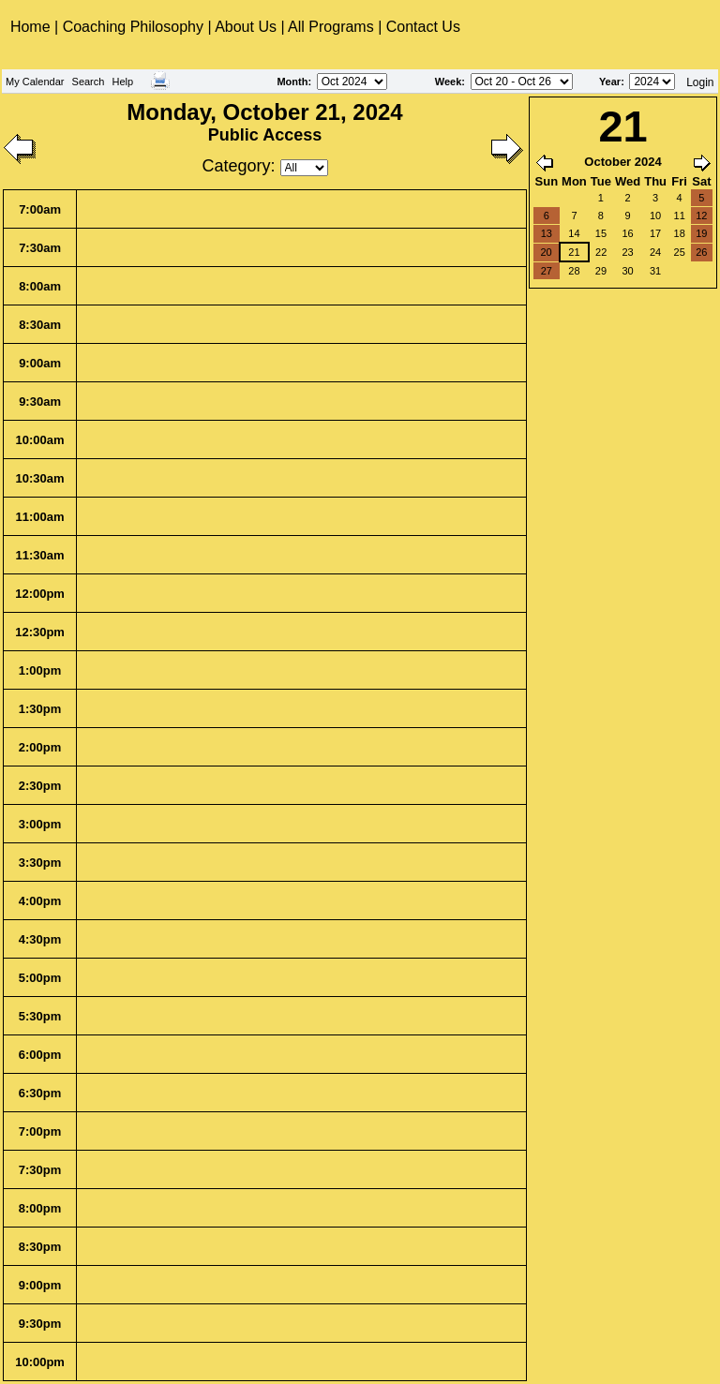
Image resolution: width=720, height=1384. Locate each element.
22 (601, 252)
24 (655, 252)
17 (655, 233)
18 (679, 233)
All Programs (331, 27)
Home (32, 27)
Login (699, 82)
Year (610, 81)
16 (627, 233)
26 (701, 252)
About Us (246, 27)
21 (573, 252)
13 (546, 233)
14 (573, 233)
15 (601, 233)
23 (627, 252)
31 (655, 270)
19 (701, 233)
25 (679, 252)
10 (655, 215)
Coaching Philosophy (133, 27)
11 (679, 215)
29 (601, 270)
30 (627, 270)
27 (546, 270)
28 (573, 270)
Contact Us (423, 27)
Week (448, 81)
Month (292, 81)
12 (701, 215)
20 (545, 252)
